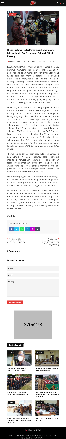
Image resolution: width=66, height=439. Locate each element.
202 (42, 61)
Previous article (20, 241)
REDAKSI (12, 435)
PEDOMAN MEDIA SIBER (26, 435)
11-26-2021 (29, 61)
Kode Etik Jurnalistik (46, 435)
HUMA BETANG (13, 61)
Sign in (63, 3)
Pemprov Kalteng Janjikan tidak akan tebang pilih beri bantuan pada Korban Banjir (47, 394)
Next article (46, 242)
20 (52, 61)
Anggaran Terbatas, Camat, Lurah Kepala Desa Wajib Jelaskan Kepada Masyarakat (19, 420)
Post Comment (15, 302)
